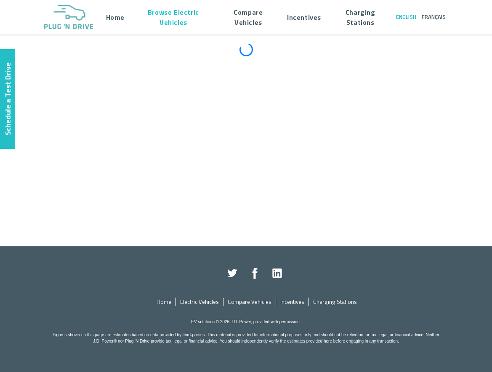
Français (434, 17)
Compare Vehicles (249, 302)
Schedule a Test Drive (7, 99)
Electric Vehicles (199, 302)
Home (164, 302)
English (406, 17)
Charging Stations (335, 302)
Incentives (292, 302)
